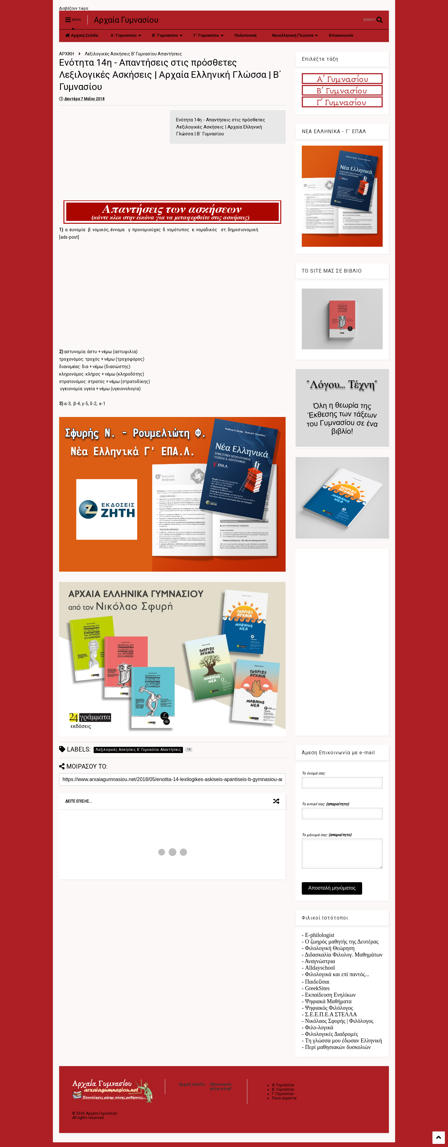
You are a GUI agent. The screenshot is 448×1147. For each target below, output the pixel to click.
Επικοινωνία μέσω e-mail (220, 1091)
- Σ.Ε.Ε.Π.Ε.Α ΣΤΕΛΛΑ (329, 1019)
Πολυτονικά (246, 36)
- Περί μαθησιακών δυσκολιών (336, 1052)
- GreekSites (315, 993)
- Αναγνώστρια (318, 966)
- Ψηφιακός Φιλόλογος (327, 1012)
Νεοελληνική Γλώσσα (295, 36)
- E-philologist (318, 940)
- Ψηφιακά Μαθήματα (327, 1006)
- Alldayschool (318, 972)
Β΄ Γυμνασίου (167, 36)
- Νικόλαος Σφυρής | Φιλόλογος (337, 1026)
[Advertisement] (111, 153)
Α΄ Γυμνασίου (125, 36)
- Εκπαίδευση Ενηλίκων (329, 999)
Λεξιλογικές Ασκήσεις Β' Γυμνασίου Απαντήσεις (133, 53)
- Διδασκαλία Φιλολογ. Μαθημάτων (342, 959)
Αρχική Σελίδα (81, 35)
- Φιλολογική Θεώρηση (328, 953)
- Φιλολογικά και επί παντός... (335, 979)
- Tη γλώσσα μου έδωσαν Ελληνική (342, 1045)
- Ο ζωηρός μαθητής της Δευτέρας (340, 946)
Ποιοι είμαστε (284, 1103)
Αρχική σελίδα (192, 1089)
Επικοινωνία (341, 36)
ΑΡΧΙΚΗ (66, 53)
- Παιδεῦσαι (315, 986)
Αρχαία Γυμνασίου (126, 20)
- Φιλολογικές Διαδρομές (330, 1039)
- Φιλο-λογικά (317, 1032)
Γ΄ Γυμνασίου (209, 36)
